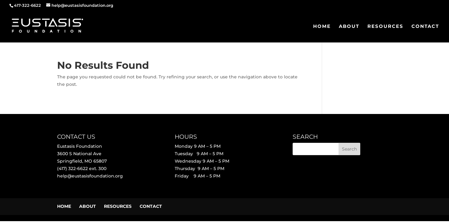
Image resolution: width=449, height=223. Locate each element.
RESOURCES (385, 26)
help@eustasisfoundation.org (90, 176)
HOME (322, 26)
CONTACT (425, 26)
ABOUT (349, 26)
